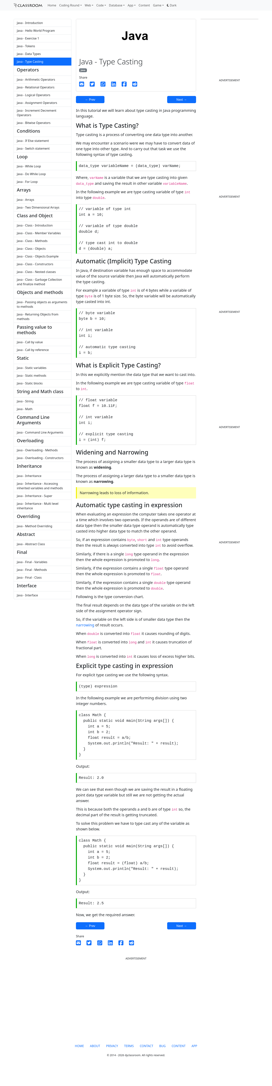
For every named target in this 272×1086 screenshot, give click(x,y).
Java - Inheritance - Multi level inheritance (37, 506)
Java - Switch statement (33, 148)
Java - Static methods (31, 375)
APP (194, 1062)
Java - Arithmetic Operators (36, 79)
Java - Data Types (29, 54)
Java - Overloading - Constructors (40, 458)
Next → (181, 99)
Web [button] (88, 5)
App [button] (130, 5)
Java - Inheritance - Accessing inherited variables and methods (40, 486)
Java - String (25, 401)
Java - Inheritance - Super (34, 496)
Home (52, 5)
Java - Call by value (30, 342)
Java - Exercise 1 (28, 38)
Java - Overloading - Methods (37, 450)
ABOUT (95, 1062)
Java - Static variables (31, 368)
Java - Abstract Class (31, 544)
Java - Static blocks (30, 383)
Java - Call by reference (33, 350)
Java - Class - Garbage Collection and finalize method (39, 281)
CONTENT (178, 1062)
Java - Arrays (25, 200)
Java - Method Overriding (34, 526)
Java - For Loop (27, 182)
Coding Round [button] (69, 5)
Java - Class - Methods (32, 241)
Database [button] (115, 5)
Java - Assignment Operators (37, 103)
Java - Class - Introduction (35, 225)
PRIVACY (112, 1062)
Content (144, 5)
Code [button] (100, 5)
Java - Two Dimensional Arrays (38, 207)
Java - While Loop (29, 166)
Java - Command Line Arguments (40, 432)
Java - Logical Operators (33, 95)
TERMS (129, 1062)
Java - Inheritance (29, 476)
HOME (79, 1062)
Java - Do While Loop (31, 174)
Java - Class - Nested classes (36, 272)
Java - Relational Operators (35, 87)
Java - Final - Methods (32, 570)
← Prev (90, 99)
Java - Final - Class (29, 577)
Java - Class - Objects (31, 249)
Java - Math (24, 409)
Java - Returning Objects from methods (37, 316)
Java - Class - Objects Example (38, 256)
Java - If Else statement (33, 141)
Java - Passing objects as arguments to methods (42, 304)
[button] (171, 5)
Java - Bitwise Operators (33, 123)
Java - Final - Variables (32, 562)
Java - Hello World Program (36, 31)
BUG (162, 1062)
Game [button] (157, 5)
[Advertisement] (127, 634)
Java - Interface (27, 595)
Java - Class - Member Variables (39, 233)
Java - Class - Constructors (35, 264)
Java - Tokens (26, 46)
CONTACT (146, 1062)
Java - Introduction (30, 23)
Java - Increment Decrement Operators (36, 112)
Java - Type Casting (30, 62)
